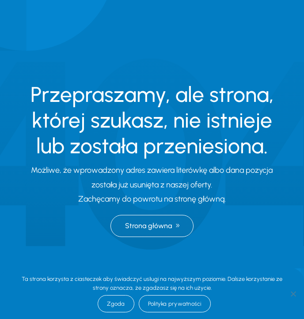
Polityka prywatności (174, 303)
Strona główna (148, 226)
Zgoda (116, 303)
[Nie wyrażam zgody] (293, 293)
